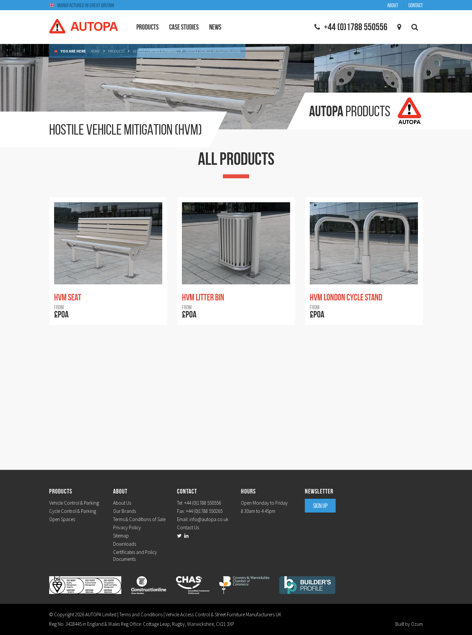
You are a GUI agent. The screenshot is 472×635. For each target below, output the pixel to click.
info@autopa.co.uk (208, 519)
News (215, 27)
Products (116, 51)
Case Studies (184, 27)
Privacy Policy (127, 527)
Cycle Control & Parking (72, 511)
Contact (415, 5)
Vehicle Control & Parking (155, 51)
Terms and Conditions (141, 614)
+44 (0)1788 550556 (202, 503)
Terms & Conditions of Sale (139, 519)
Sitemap (121, 536)
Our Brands (124, 511)
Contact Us (188, 527)
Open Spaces (62, 519)
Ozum (417, 624)
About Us (122, 503)
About (392, 5)
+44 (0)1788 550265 (204, 511)
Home (95, 51)
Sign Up (320, 505)
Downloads (124, 544)
